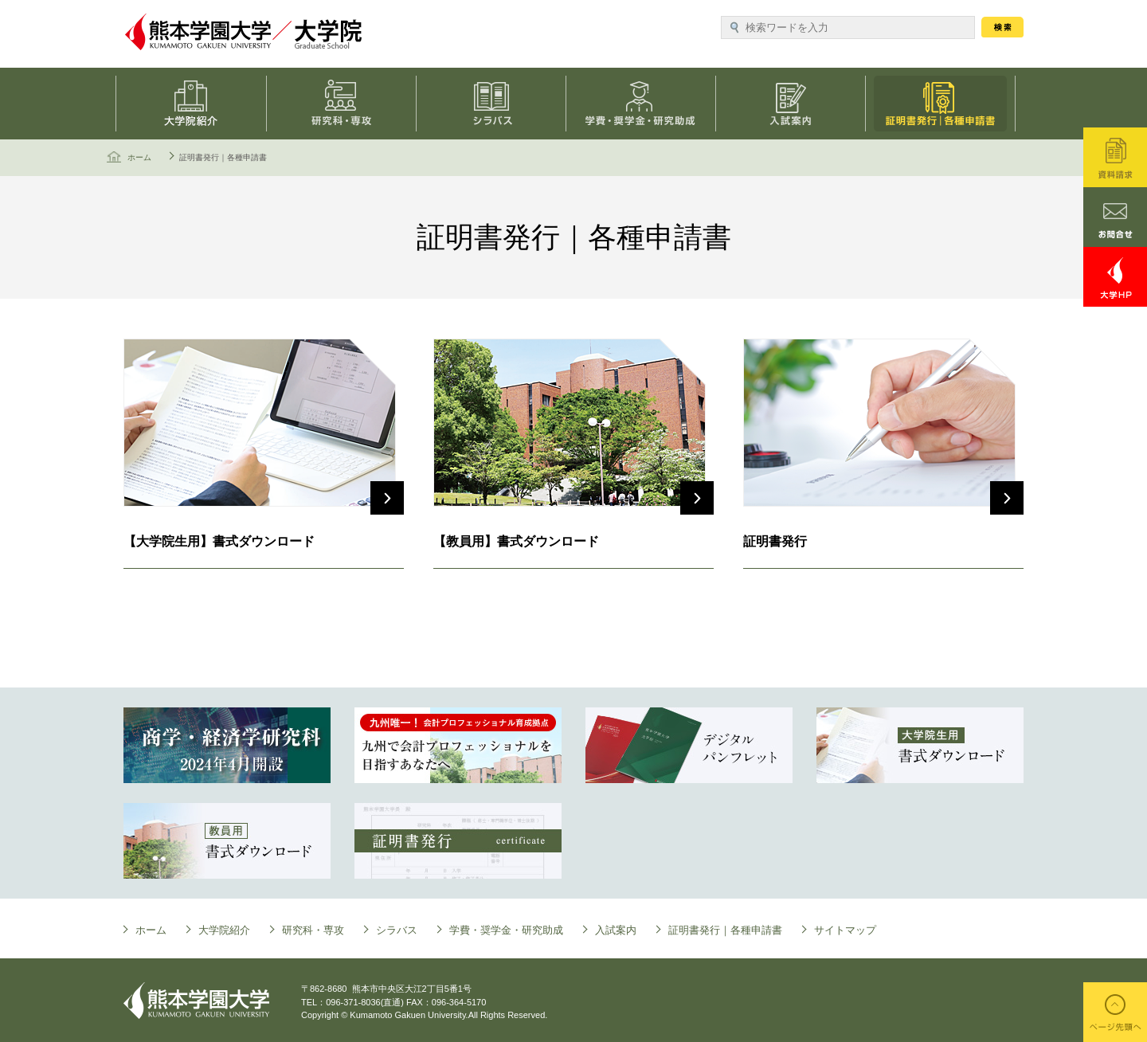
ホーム (139, 157)
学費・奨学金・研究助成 (645, 103)
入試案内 (796, 103)
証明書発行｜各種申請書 (948, 103)
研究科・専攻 (342, 103)
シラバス (494, 103)
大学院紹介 (224, 930)
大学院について (191, 103)
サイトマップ (845, 930)
